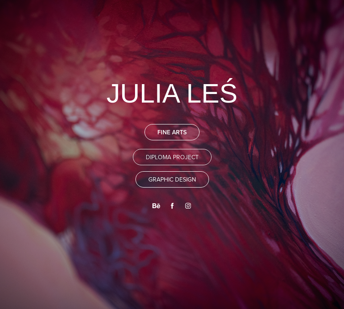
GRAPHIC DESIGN (172, 179)
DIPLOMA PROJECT (172, 157)
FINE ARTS (172, 132)
